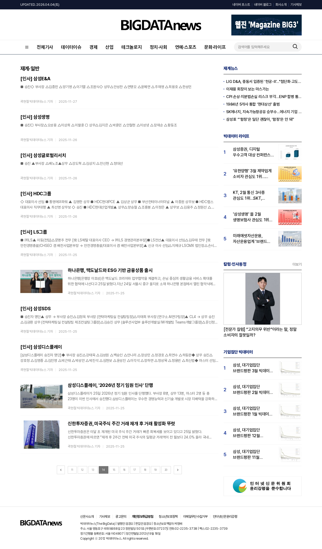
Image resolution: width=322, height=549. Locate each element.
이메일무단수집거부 (195, 516)
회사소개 (281, 5)
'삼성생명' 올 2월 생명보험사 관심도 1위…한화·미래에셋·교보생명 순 (252, 217)
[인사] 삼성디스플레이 (41, 347)
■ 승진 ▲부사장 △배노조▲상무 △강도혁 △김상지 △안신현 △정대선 (71, 163)
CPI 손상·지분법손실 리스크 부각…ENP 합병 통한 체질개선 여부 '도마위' (264, 96)
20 (166, 469)
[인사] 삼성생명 (35, 117)
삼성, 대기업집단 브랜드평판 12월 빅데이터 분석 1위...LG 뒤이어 (251, 433)
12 (82, 469)
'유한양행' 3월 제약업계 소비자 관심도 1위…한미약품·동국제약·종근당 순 (252, 174)
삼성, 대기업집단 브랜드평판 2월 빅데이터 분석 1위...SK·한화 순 (253, 389)
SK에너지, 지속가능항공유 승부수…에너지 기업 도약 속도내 (264, 111)
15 (114, 469)
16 (124, 469)
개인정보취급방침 (142, 516)
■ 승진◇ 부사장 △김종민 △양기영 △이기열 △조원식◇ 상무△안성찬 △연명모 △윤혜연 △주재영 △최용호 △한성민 (105, 87)
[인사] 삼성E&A (35, 78)
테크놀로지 (131, 47)
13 (93, 469)
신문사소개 (87, 516)
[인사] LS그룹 (33, 232)
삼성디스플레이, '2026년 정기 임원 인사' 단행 (110, 385)
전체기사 (45, 47)
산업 (109, 47)
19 (155, 469)
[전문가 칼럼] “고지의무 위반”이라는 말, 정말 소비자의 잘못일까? (260, 332)
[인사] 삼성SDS (35, 308)
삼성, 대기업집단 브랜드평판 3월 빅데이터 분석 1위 (253, 368)
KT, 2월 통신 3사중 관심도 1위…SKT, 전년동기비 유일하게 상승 (249, 195)
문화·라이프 (215, 47)
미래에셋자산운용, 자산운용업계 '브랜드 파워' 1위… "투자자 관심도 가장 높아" (250, 239)
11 (72, 469)
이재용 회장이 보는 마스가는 (247, 89)
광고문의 (120, 516)
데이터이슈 (71, 47)
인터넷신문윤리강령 (225, 516)
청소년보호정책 (168, 516)
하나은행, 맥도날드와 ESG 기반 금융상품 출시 (110, 270)
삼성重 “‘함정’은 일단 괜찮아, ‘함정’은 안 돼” (260, 119)
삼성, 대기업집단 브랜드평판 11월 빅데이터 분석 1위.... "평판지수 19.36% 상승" (249, 454)
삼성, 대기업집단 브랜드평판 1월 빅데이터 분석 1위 (253, 411)
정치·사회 (158, 47)
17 (134, 469)
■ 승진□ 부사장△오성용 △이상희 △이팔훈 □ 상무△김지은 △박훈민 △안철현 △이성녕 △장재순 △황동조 (98, 125)
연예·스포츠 (186, 47)
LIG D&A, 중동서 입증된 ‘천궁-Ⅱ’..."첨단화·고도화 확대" (264, 81)
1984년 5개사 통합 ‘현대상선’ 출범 (253, 104)
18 (145, 469)
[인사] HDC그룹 (35, 193)
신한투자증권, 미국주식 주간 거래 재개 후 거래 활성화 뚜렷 (121, 423)
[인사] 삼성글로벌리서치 (43, 155)
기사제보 (296, 5)
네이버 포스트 (241, 5)
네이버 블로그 (262, 5)
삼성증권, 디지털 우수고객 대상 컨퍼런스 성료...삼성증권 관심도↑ (253, 152)
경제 (93, 47)
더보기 (297, 264)
